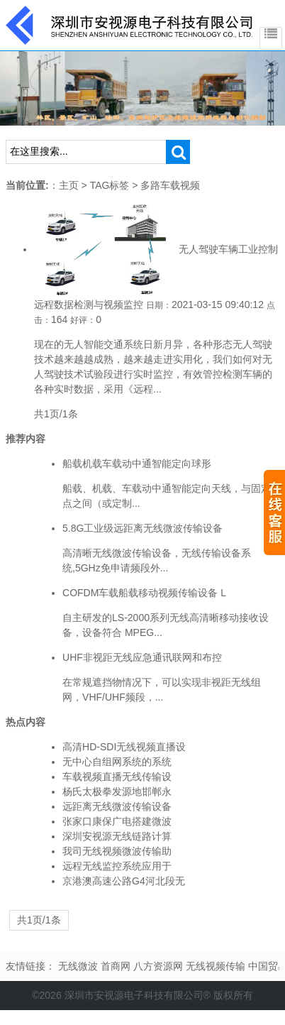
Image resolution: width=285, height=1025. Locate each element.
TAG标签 (110, 185)
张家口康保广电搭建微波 (117, 821)
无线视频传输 (215, 966)
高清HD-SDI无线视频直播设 (124, 746)
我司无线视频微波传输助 (117, 851)
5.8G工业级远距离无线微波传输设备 (142, 528)
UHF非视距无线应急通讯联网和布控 (142, 657)
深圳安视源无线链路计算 (117, 836)
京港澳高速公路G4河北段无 (123, 881)
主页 (69, 185)
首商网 (115, 966)
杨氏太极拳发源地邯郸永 (117, 791)
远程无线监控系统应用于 (117, 866)
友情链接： (30, 966)
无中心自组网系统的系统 (117, 761)
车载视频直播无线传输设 (117, 776)
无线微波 (78, 966)
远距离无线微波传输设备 (117, 806)
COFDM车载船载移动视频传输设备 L (144, 592)
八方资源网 (158, 966)
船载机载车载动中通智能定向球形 (136, 463)
